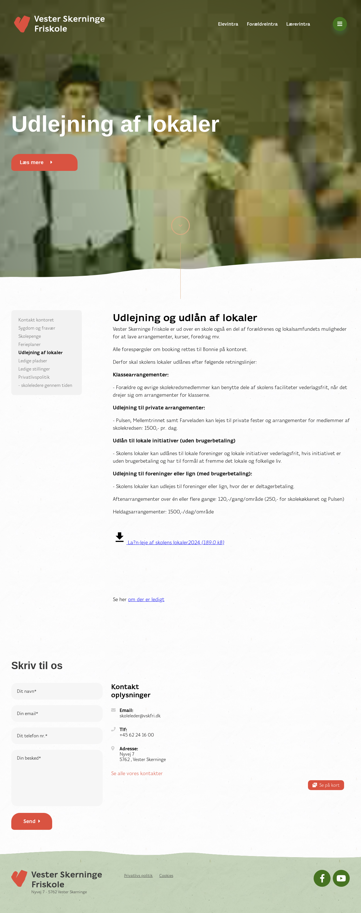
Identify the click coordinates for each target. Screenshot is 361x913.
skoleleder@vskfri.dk (140, 715)
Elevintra (228, 24)
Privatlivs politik (138, 875)
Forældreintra (262, 24)
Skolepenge (29, 336)
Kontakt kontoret (36, 320)
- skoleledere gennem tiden (45, 385)
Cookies (166, 875)
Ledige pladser (32, 360)
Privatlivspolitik (34, 377)
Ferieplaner (29, 344)
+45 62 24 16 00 (137, 735)
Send (31, 821)
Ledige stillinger (34, 369)
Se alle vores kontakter (137, 773)
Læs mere (36, 162)
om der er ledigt (146, 599)
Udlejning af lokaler (40, 352)
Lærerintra (298, 24)
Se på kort (326, 785)
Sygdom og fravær (36, 328)
